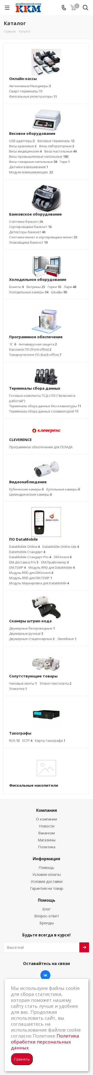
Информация (46, 858)
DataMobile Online (24, 546)
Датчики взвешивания (28, 167)
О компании (46, 818)
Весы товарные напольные (33, 161)
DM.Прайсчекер (55, 562)
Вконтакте (45, 975)
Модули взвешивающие (31, 172)
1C (12, 344)
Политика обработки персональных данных (45, 1042)
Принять (22, 1059)
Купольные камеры (63, 489)
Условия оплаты (46, 874)
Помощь (46, 867)
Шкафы (59, 292)
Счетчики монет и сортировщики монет (43, 237)
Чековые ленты (23, 683)
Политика (46, 846)
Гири (65, 161)
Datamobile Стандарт (27, 552)
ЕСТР (27, 740)
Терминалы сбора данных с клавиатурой (43, 411)
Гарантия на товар (46, 888)
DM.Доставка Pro (23, 562)
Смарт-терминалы (25, 91)
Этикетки (18, 688)
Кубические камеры (26, 489)
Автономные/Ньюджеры (30, 86)
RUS (14, 740)
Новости (46, 825)
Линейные (66, 638)
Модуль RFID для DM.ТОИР (30, 578)
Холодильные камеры (28, 292)
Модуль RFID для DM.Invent (31, 572)
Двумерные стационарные (32, 638)
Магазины (47, 839)
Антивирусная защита (38, 344)
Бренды (46, 922)
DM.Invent (62, 557)
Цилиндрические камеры (30, 494)
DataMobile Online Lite (60, 546)
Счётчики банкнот (26, 221)
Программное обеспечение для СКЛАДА (40, 447)
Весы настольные (60, 151)
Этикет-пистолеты (55, 683)
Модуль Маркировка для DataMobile (39, 583)
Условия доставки (46, 881)
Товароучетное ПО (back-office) (35, 354)
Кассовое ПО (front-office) (30, 349)
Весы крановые (22, 146)
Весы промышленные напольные (38, 156)
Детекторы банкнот (27, 232)
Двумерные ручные (26, 633)
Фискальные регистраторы (33, 96)
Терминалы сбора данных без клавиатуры (45, 406)
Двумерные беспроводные (32, 628)
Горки (54, 287)
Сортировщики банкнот (30, 226)
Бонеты (16, 287)
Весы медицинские (25, 151)
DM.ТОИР (17, 567)
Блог (46, 908)
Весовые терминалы (55, 141)
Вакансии (46, 832)
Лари (70, 287)
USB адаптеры (22, 141)
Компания (46, 810)
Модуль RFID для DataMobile (52, 567)
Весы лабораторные (56, 146)
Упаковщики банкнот (28, 242)
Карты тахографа (50, 740)
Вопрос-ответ (46, 915)
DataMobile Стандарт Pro (30, 557)
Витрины (36, 287)
